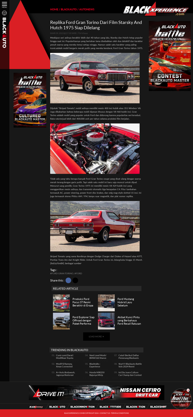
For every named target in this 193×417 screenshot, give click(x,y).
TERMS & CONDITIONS (120, 413)
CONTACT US (105, 413)
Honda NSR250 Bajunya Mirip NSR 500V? (96, 375)
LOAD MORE (96, 336)
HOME (54, 9)
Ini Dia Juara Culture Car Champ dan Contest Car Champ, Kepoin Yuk (130, 375)
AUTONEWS (86, 9)
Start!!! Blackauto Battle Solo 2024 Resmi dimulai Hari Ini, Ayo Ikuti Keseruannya (130, 367)
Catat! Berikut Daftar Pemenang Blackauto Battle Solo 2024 (129, 358)
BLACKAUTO (69, 9)
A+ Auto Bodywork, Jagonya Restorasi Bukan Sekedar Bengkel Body (65, 376)
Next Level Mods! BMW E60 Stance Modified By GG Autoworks (97, 359)
